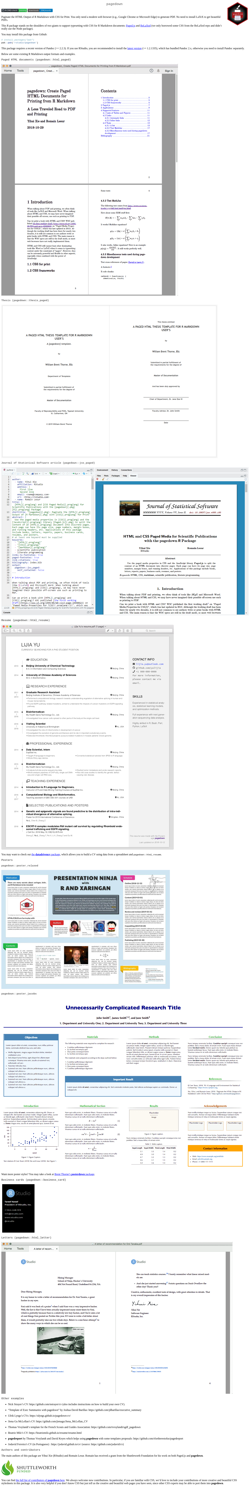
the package (45, 857)
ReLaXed (145, 26)
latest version (134, 49)
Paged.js (130, 26)
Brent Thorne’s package (74, 1178)
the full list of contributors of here (40, 1487)
